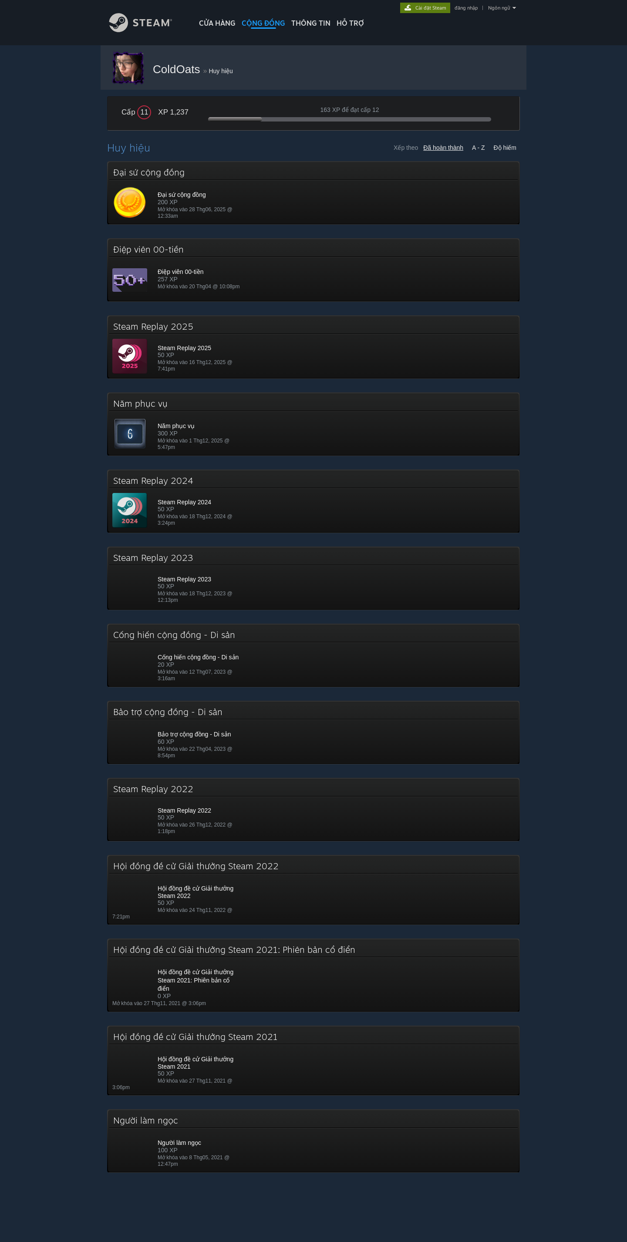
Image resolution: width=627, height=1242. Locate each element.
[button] (313, 193)
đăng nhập (466, 8)
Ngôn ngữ (499, 8)
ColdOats (178, 69)
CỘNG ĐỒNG (263, 23)
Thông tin (310, 23)
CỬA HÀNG (217, 23)
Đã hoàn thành (443, 147)
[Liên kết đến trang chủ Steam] (147, 30)
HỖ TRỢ (350, 23)
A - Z (478, 147)
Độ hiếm (504, 147)
